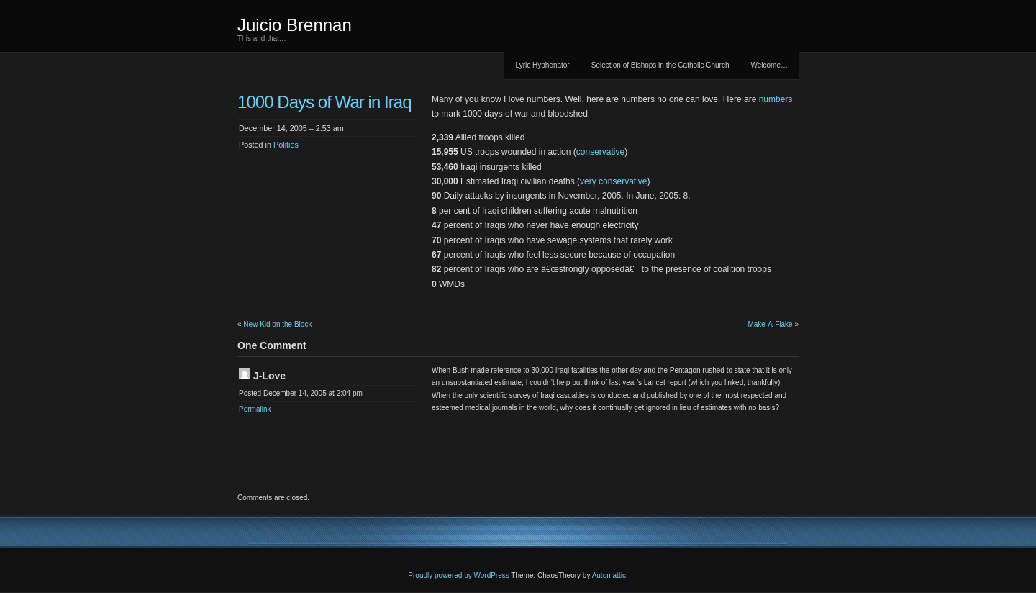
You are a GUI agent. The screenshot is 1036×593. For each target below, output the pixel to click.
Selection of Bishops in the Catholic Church (660, 65)
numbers (776, 99)
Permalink (255, 409)
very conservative (613, 181)
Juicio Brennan (294, 25)
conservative (600, 152)
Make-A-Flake (770, 324)
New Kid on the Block (277, 324)
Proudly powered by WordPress (458, 575)
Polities (286, 144)
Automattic (609, 575)
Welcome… (770, 65)
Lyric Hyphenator (542, 65)
